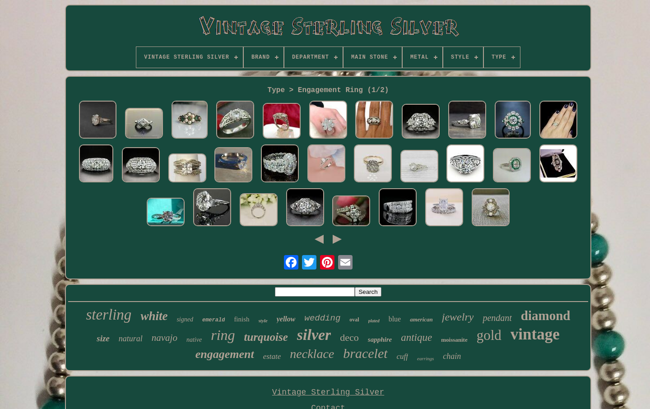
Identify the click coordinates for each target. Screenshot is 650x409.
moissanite (454, 339)
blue (395, 319)
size (103, 338)
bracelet (365, 353)
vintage (535, 334)
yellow (286, 319)
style (263, 320)
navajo (164, 337)
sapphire (380, 339)
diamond (546, 315)
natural (131, 338)
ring (223, 335)
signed (184, 319)
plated (374, 320)
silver (314, 334)
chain (452, 356)
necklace (312, 354)
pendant (497, 318)
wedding (322, 318)
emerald (213, 320)
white (153, 316)
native (194, 339)
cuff (403, 356)
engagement (224, 354)
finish (241, 319)
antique (416, 337)
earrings (425, 358)
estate (272, 356)
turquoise (266, 337)
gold (489, 335)
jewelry (458, 317)
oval (354, 319)
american (421, 319)
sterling (109, 315)
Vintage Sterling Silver (328, 392)
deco (349, 337)
